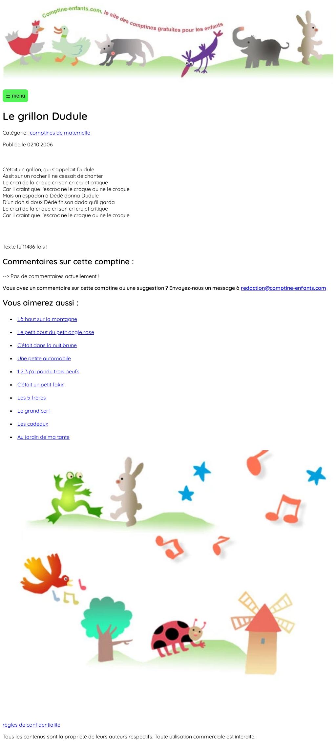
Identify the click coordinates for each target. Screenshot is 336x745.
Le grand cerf (33, 410)
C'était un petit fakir (40, 384)
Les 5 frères (31, 397)
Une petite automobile (44, 358)
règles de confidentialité (31, 724)
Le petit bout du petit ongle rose (55, 332)
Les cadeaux (32, 423)
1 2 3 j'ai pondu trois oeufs (48, 371)
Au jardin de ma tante (43, 437)
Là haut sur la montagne (47, 319)
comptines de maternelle (60, 132)
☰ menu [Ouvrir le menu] (15, 96)
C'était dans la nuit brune (47, 345)
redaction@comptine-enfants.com (283, 288)
